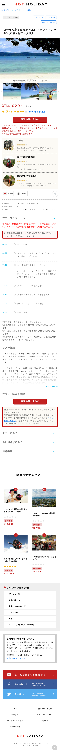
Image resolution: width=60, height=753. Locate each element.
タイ (16, 10)
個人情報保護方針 (45, 709)
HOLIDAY (31, 4)
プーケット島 (27, 10)
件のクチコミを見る (37, 112)
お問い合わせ (15, 727)
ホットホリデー (5, 10)
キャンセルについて (45, 715)
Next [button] (58, 91)
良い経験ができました (27, 176)
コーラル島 (13, 612)
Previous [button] (1, 91)
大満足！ (21, 140)
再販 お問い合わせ (30, 119)
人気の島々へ (51, 17)
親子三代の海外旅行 (26, 157)
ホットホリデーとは (15, 721)
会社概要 (44, 721)
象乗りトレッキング (49, 22)
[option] (30, 60)
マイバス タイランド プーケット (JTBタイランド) (36, 209)
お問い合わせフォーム (16, 658)
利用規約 (15, 715)
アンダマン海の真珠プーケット (22, 625)
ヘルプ (14, 709)
